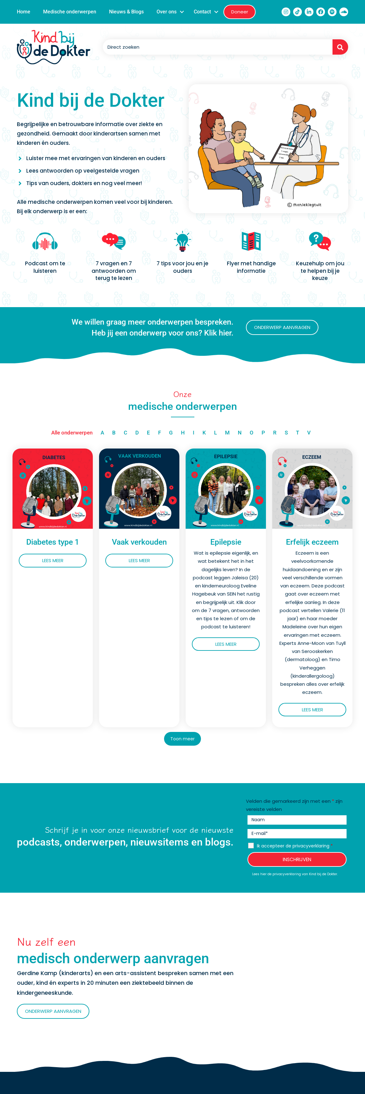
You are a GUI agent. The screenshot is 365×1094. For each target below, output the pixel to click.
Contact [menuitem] (202, 12)
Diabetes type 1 (52, 542)
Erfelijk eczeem (312, 542)
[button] (182, 12)
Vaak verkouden (139, 542)
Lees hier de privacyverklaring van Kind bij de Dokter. (295, 874)
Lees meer (64, 560)
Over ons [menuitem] (167, 12)
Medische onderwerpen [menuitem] (69, 12)
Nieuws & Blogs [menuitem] (126, 12)
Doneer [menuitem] (239, 11)
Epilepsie (225, 542)
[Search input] (216, 47)
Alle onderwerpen (71, 432)
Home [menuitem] (23, 12)
